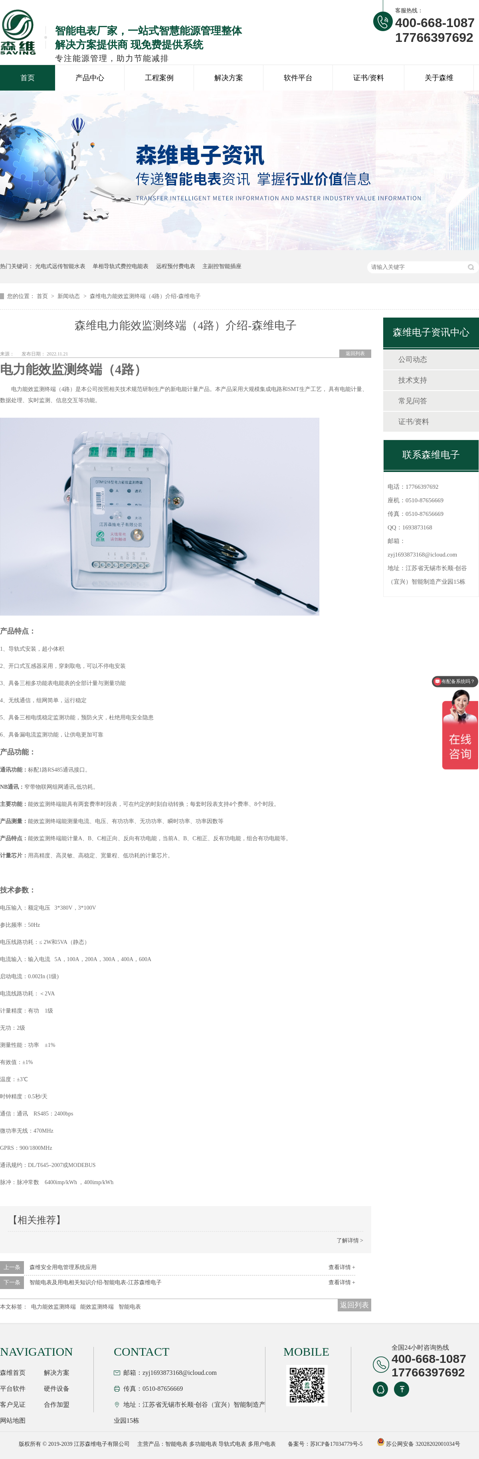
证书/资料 (368, 78)
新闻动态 (69, 296)
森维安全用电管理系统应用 (63, 1267)
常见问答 (412, 401)
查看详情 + (342, 1267)
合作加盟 (56, 1404)
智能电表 (130, 1307)
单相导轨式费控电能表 (120, 266)
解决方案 (228, 78)
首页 (27, 78)
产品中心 (89, 78)
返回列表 (355, 353)
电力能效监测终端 (53, 1307)
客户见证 (13, 1404)
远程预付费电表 (175, 266)
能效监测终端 (97, 1307)
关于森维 (439, 78)
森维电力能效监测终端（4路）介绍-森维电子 (145, 296)
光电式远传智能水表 (60, 266)
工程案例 (159, 78)
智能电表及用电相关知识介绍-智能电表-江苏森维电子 (96, 1282)
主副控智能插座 (221, 266)
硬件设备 (56, 1388)
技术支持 (412, 380)
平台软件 (13, 1388)
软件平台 (298, 78)
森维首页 (13, 1372)
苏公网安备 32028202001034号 (418, 1444)
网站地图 (13, 1420)
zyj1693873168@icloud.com (422, 554)
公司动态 (412, 359)
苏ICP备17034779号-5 (336, 1444)
